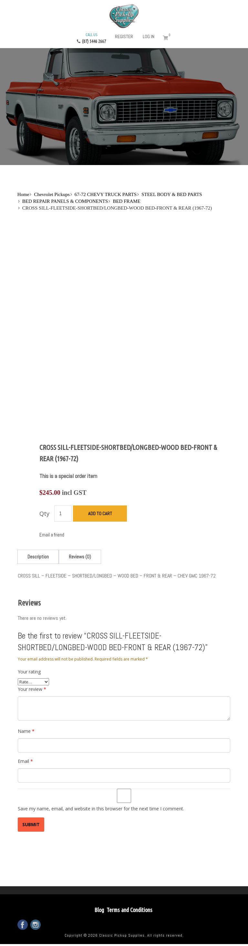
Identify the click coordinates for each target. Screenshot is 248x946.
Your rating (29, 672)
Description (38, 557)
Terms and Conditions (129, 910)
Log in (148, 36)
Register (124, 36)
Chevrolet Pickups (51, 194)
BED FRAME (126, 201)
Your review (32, 689)
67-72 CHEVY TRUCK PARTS (106, 194)
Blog (99, 910)
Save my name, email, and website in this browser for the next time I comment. (101, 809)
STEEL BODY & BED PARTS (171, 194)
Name (26, 731)
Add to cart (100, 513)
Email (25, 761)
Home (23, 194)
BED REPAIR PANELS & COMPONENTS (65, 201)
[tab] (38, 557)
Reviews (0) (80, 557)
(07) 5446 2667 (91, 38)
